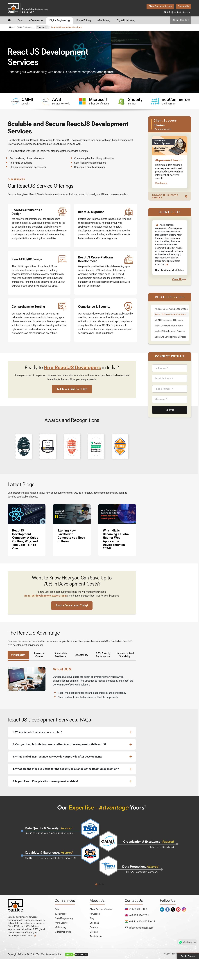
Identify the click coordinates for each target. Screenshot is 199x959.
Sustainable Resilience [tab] (60, 655)
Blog (92, 918)
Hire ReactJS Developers (72, 367)
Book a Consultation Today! (72, 605)
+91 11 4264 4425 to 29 (140, 921)
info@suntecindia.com (177, 12)
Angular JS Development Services (171, 309)
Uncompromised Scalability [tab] (125, 655)
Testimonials (96, 936)
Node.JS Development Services (170, 331)
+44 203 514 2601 (137, 915)
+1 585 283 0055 (136, 909)
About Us (97, 900)
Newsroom (95, 914)
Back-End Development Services (170, 337)
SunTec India (28, 7)
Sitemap (94, 932)
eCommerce (36, 20)
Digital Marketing (126, 20)
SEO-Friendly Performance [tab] (103, 655)
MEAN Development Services (169, 320)
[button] (70, 732)
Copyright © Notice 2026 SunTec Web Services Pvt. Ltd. (35, 954)
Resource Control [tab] (39, 655)
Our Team (94, 923)
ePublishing (103, 20)
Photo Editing (83, 20)
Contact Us (183, 6)
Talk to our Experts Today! (72, 389)
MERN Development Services (169, 325)
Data (20, 20)
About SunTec (180, 20)
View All (179, 279)
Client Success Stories (160, 6)
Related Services (170, 297)
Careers (94, 927)
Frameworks (42, 27)
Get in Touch (188, 956)
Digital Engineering (59, 20)
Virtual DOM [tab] (18, 655)
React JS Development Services (170, 314)
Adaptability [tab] (81, 655)
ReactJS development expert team (45, 595)
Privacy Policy (170, 953)
